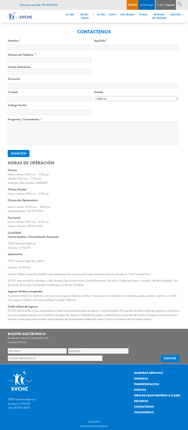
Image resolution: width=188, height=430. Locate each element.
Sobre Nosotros (127, 14)
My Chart (70, 14)
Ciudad (13, 92)
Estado (98, 92)
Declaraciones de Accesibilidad (94, 424)
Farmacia (141, 377)
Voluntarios (144, 411)
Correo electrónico (19, 67)
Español (170, 4)
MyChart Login (146, 4)
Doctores (101, 14)
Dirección (14, 79)
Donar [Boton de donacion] (132, 4)
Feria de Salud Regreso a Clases (157, 394)
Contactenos (175, 14)
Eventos (112, 14)
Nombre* (14, 41)
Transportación (146, 383)
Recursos (143, 14)
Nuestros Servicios (84, 16)
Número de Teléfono (22, 55)
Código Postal (17, 105)
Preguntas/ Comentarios (25, 119)
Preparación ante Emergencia (159, 16)
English (160, 4)
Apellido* (100, 41)
